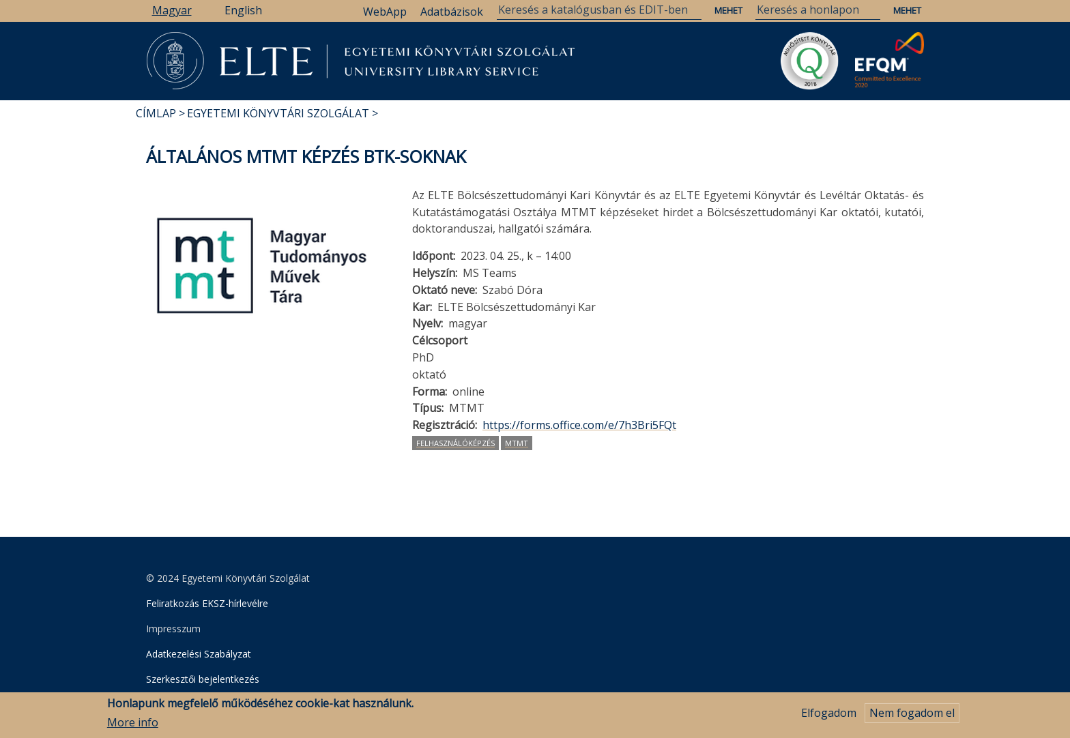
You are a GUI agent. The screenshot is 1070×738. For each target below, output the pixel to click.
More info (132, 725)
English (243, 10)
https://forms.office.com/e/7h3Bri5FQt (579, 424)
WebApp (385, 11)
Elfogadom (828, 716)
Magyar (172, 10)
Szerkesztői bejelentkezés (202, 679)
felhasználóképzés (455, 443)
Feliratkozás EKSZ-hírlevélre (207, 603)
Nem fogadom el (912, 716)
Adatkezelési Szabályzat (198, 653)
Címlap (156, 113)
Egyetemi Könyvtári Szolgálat (278, 113)
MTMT (516, 443)
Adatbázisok (451, 11)
